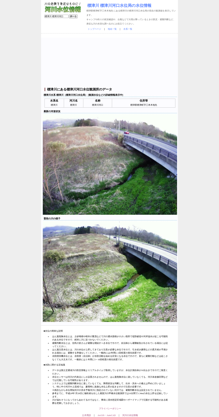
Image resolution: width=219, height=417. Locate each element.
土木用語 (86, 415)
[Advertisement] (110, 62)
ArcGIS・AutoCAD (106, 415)
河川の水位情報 (130, 415)
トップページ (94, 29)
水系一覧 (127, 29)
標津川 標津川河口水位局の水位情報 (119, 5)
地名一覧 (112, 29)
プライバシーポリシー (110, 408)
